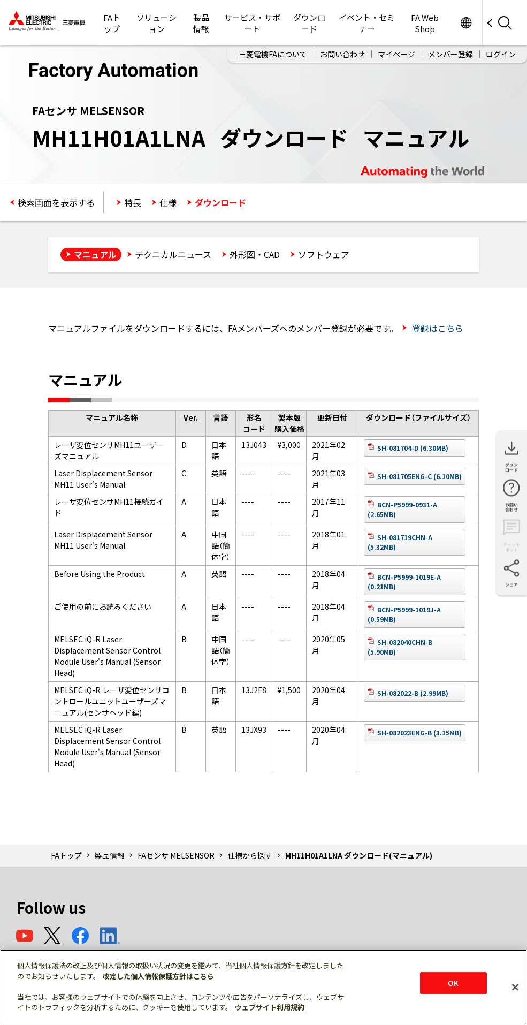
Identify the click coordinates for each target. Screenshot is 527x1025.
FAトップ (111, 23)
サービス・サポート (252, 23)
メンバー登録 (450, 54)
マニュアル (95, 254)
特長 (132, 202)
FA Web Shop (425, 23)
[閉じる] (515, 987)
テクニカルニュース (173, 254)
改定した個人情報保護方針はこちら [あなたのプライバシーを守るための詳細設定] (158, 976)
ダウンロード (309, 23)
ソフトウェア (323, 254)
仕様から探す (249, 855)
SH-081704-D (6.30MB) (412, 447)
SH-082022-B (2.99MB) (412, 692)
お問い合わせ (342, 54)
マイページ (396, 54)
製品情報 (201, 23)
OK (453, 983)
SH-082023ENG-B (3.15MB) (419, 732)
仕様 (168, 202)
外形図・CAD (255, 254)
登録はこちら (436, 328)
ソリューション (156, 23)
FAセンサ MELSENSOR (176, 855)
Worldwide (465, 22)
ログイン (501, 54)
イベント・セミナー (367, 23)
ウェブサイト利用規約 (269, 1007)
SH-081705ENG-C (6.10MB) (419, 476)
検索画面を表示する (56, 202)
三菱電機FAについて (273, 54)
